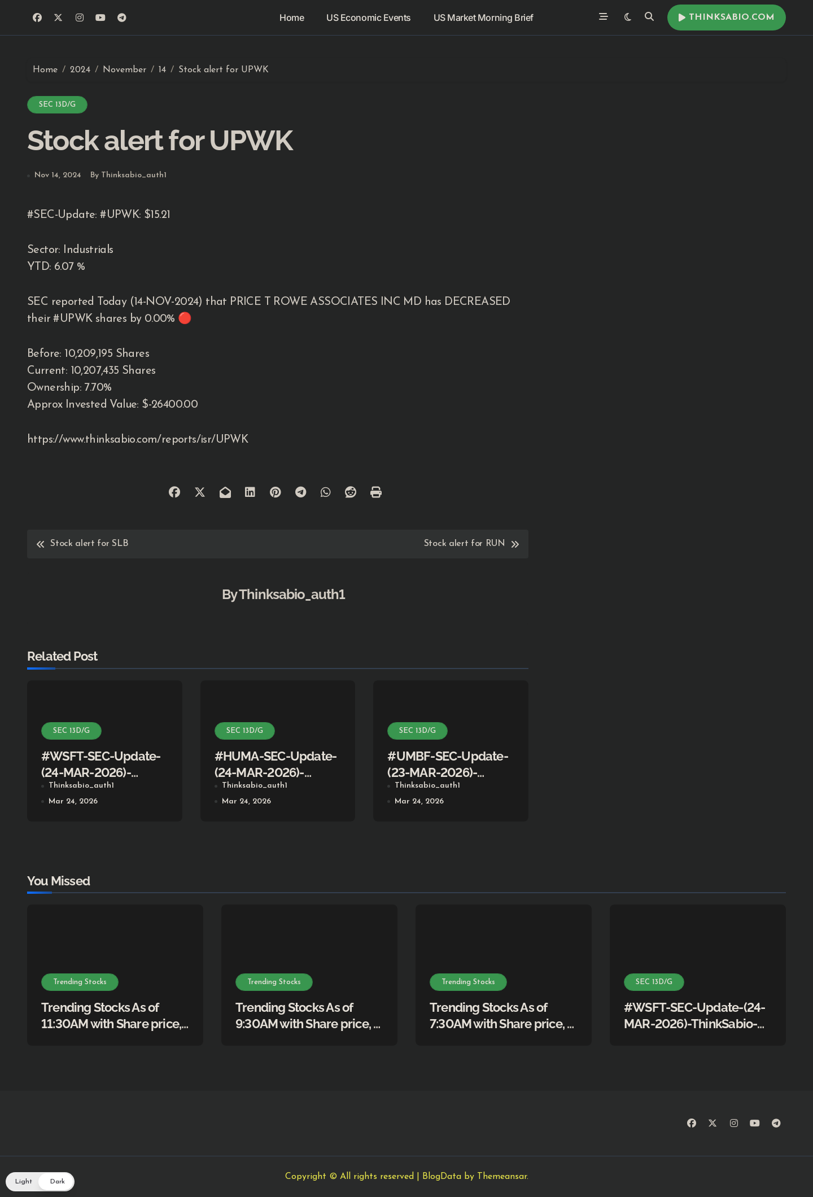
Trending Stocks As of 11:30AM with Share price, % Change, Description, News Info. (111, 1031)
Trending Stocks (80, 982)
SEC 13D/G (57, 104)
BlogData (441, 1176)
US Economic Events (368, 17)
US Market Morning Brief (484, 17)
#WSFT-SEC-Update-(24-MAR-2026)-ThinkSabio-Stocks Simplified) (694, 1023)
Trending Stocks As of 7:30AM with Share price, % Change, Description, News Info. (503, 1031)
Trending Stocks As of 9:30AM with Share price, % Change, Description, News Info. (309, 1031)
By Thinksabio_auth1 (128, 175)
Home (291, 17)
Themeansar (502, 1176)
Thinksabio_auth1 (292, 594)
